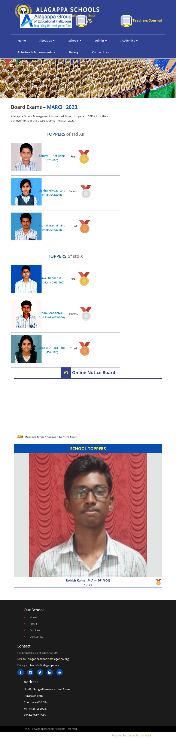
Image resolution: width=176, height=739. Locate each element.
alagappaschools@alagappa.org (48, 659)
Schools (74, 40)
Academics (129, 40)
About (33, 624)
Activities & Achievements (36, 52)
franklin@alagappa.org (45, 665)
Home (22, 40)
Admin (101, 40)
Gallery (73, 52)
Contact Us (100, 52)
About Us (47, 40)
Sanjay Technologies (139, 735)
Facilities (35, 630)
